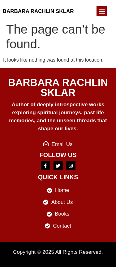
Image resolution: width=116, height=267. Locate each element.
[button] (102, 11)
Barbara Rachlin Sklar (38, 11)
